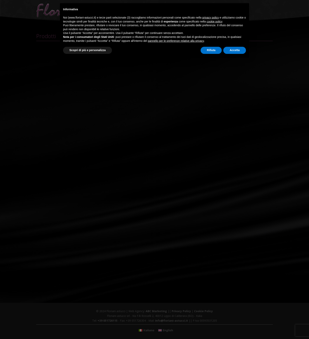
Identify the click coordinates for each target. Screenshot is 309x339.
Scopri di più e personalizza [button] (87, 50)
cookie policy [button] (214, 21)
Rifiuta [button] (211, 50)
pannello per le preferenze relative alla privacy (176, 40)
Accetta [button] (235, 50)
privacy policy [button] (210, 17)
